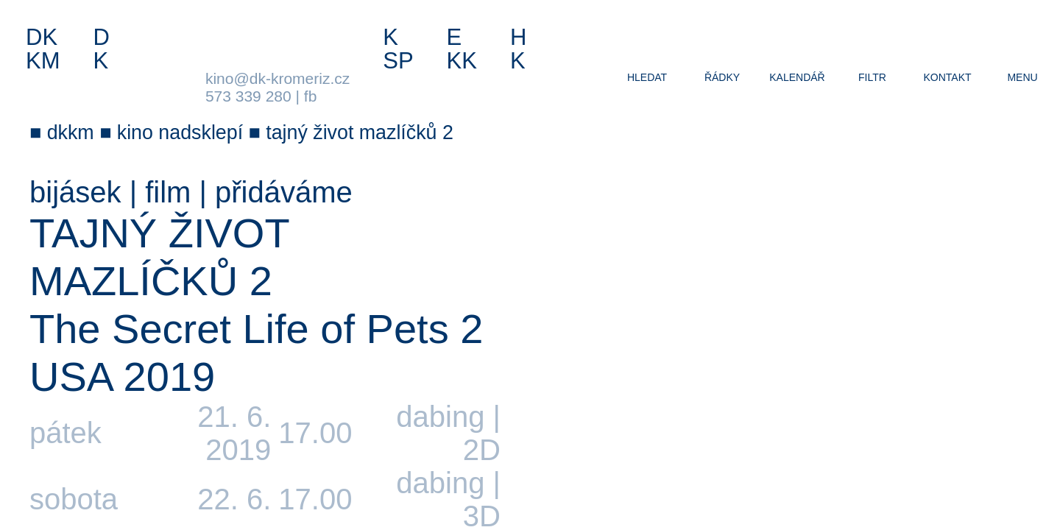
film (168, 192)
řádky (722, 77)
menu (1022, 77)
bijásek (75, 192)
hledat (647, 77)
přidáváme (284, 192)
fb (310, 96)
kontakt (947, 77)
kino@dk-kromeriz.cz (277, 78)
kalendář (796, 77)
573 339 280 (248, 96)
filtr (872, 77)
